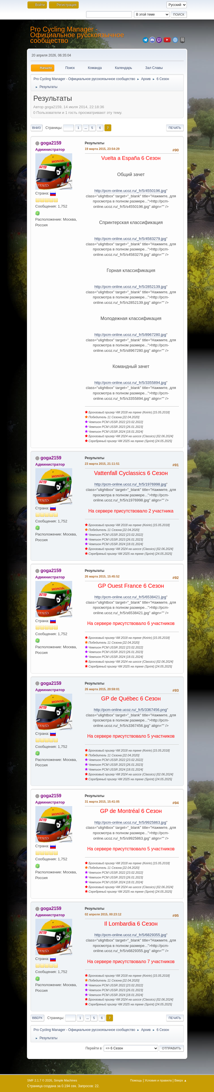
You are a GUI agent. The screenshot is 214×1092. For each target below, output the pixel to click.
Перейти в (93, 1048)
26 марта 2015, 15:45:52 (102, 576)
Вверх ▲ (180, 1080)
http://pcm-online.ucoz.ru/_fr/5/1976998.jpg (130, 484)
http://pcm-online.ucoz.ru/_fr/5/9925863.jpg (130, 822)
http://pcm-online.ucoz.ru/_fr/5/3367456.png (130, 710)
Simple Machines (65, 1080)
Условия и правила (158, 1080)
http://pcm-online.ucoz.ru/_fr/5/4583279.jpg (130, 239)
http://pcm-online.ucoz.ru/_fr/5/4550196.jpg (130, 191)
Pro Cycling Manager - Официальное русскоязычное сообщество (77, 34)
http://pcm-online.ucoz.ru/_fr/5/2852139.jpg (130, 286)
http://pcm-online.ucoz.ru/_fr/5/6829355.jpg (130, 935)
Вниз (36, 127)
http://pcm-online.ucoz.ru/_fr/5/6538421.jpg (130, 597)
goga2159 (50, 143)
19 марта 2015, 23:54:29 (102, 148)
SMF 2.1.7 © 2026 (39, 1080)
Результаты (94, 143)
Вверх (37, 1018)
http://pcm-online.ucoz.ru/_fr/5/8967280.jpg (130, 334)
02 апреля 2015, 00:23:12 (103, 914)
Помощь (136, 1080)
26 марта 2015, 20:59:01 (102, 689)
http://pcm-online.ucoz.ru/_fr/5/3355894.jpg (130, 382)
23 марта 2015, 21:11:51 (102, 463)
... (85, 127)
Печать (175, 127)
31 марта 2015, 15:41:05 (102, 801)
